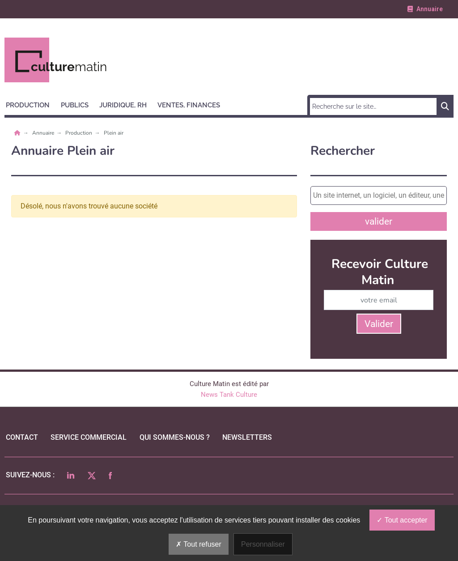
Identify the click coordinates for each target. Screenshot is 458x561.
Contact (22, 437)
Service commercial (89, 437)
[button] (32, 104)
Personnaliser (263, 544)
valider (378, 221)
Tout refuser (198, 544)
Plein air (113, 132)
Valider (379, 324)
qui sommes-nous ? (175, 437)
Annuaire (43, 132)
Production (79, 132)
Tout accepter (402, 520)
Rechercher (342, 151)
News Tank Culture (229, 395)
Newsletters (247, 437)
